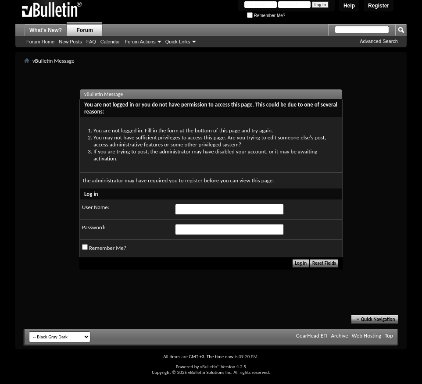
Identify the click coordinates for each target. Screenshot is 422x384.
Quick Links (177, 41)
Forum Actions (140, 41)
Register (378, 6)
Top (389, 335)
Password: (93, 227)
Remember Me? (266, 15)
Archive (339, 335)
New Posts (70, 41)
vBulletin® (210, 367)
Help (349, 6)
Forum (85, 30)
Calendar (110, 41)
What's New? (45, 30)
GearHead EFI (312, 335)
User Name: (95, 207)
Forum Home (40, 41)
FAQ (91, 41)
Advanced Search (379, 41)
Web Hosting (366, 335)
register (194, 180)
